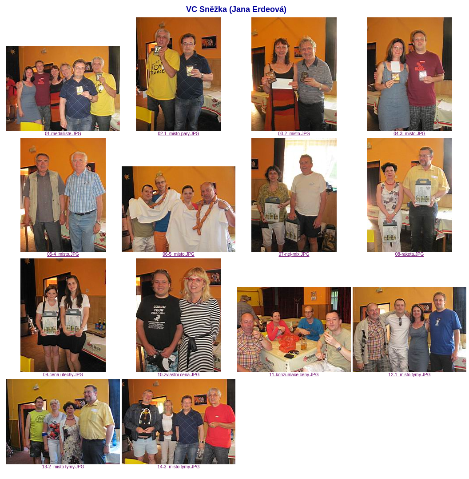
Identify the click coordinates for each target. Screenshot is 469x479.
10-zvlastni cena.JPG (178, 372)
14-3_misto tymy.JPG (178, 464)
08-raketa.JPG (409, 252)
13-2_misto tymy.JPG (63, 464)
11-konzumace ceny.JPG (294, 372)
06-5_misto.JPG (178, 252)
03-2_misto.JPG (294, 131)
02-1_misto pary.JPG (178, 131)
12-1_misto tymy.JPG (409, 372)
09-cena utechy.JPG (63, 372)
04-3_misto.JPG (409, 131)
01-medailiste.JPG (63, 131)
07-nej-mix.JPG (294, 252)
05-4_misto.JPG (63, 252)
